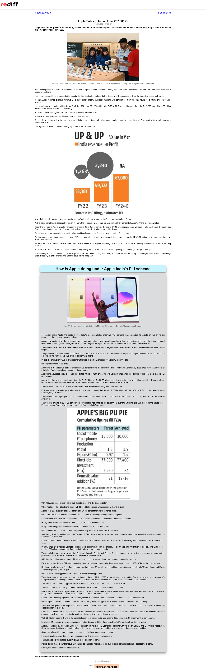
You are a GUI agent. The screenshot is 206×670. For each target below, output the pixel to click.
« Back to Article (43, 12)
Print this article (163, 12)
